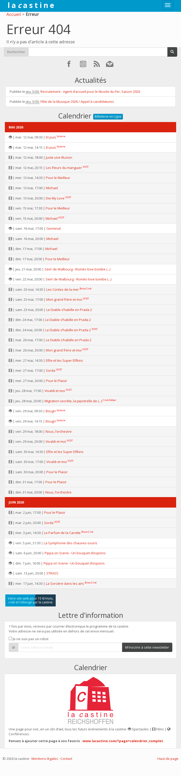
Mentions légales (44, 758)
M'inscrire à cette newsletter (147, 647)
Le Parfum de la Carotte (62, 532)
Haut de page (167, 758)
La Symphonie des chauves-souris (70, 543)
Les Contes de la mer (62, 289)
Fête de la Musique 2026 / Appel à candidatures (77, 101)
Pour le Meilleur (58, 177)
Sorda (50, 370)
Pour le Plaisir (56, 380)
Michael (52, 188)
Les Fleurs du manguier (64, 167)
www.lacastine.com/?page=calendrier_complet (122, 741)
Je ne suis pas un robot (28, 639)
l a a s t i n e (31, 5)
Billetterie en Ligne (108, 116)
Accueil (13, 14)
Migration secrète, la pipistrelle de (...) (73, 401)
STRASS (52, 573)
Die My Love (55, 198)
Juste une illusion (59, 157)
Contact (66, 758)
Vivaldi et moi (55, 390)
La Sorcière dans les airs (65, 583)
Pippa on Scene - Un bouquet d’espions (75, 553)
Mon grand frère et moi (64, 299)
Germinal (53, 228)
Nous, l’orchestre (59, 431)
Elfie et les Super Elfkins (64, 360)
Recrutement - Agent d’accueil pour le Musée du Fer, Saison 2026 (90, 91)
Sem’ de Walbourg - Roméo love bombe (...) (77, 269)
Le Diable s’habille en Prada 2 (69, 309)
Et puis (51, 137)
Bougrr (51, 411)
